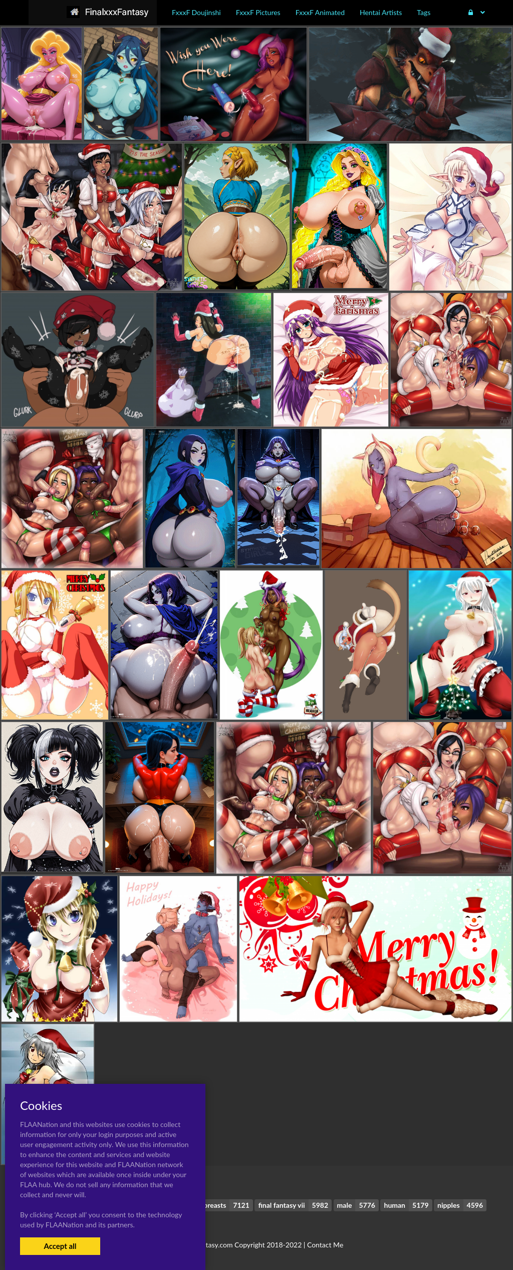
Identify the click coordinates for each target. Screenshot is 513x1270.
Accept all (60, 1245)
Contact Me (325, 1244)
